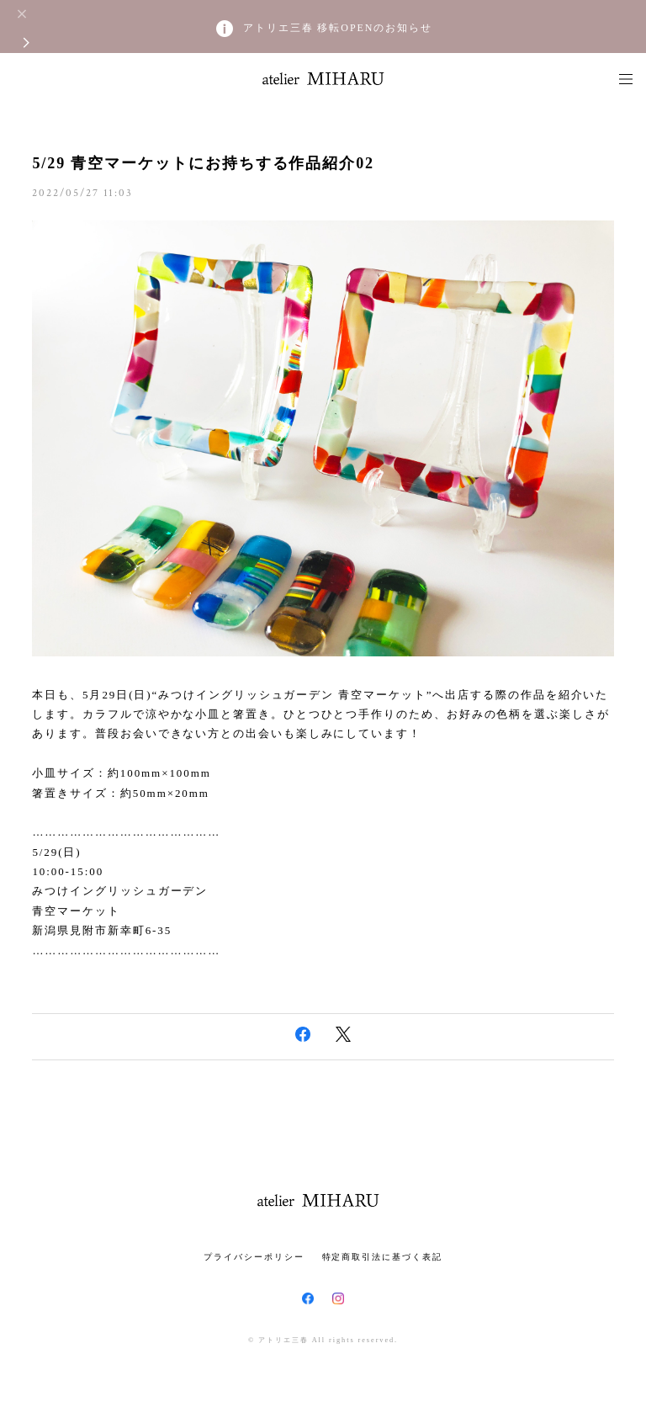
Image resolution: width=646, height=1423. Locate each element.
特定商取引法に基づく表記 (382, 1256)
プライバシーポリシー (254, 1256)
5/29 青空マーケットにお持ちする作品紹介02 (203, 163)
